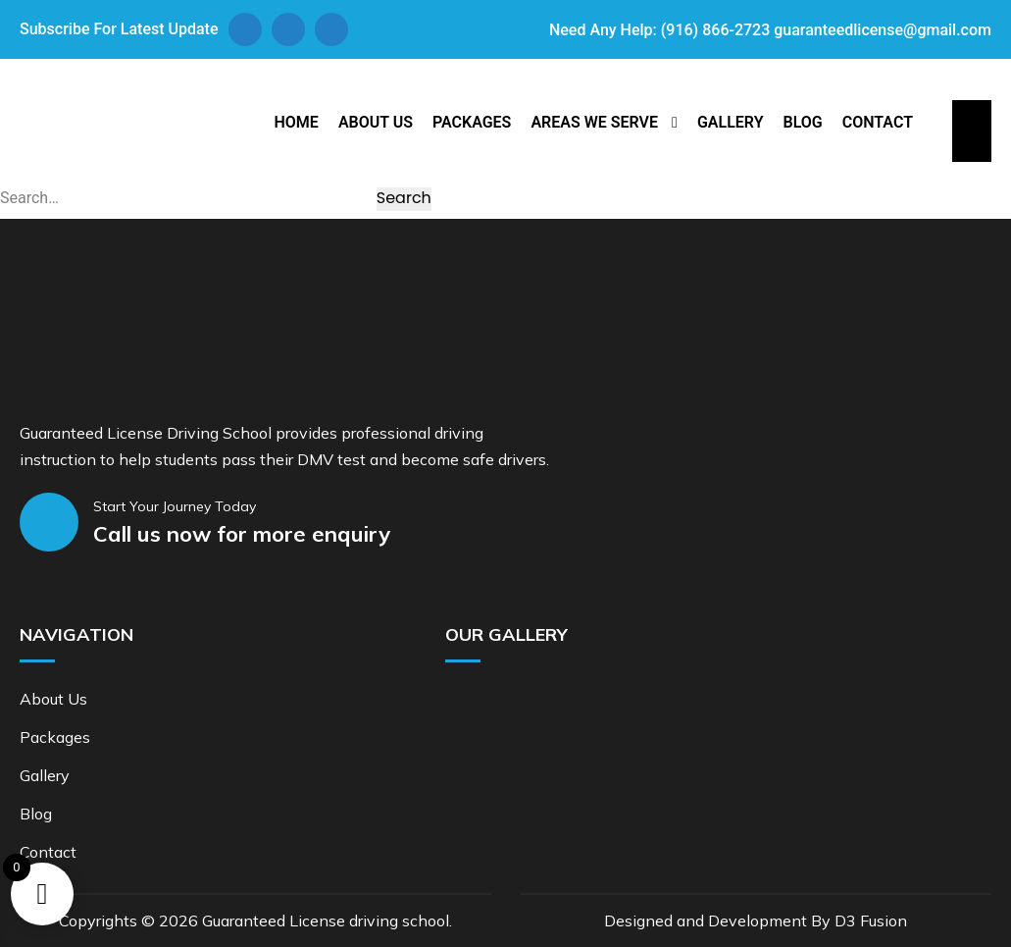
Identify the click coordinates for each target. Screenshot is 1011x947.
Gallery (730, 122)
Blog (802, 122)
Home (296, 122)
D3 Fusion (870, 920)
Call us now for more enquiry (241, 534)
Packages (471, 122)
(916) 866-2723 (715, 30)
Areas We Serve (594, 122)
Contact (877, 122)
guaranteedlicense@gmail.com (882, 30)
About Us (375, 122)
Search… (29, 197)
